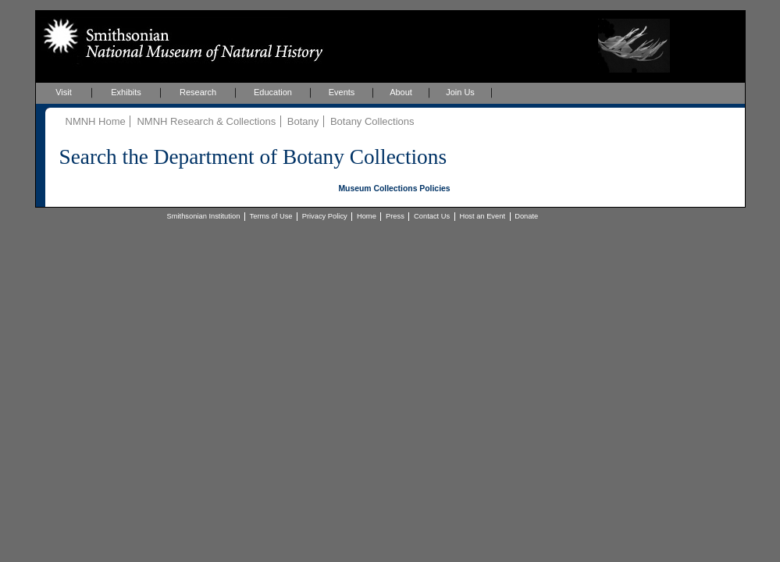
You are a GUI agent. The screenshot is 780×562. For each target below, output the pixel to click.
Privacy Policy (324, 216)
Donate (526, 216)
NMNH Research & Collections (206, 121)
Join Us (460, 92)
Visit (63, 92)
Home (366, 216)
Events (342, 92)
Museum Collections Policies (394, 188)
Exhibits (126, 92)
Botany (303, 121)
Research (198, 92)
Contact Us (432, 216)
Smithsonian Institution (203, 216)
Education (273, 92)
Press (395, 216)
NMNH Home (96, 121)
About (401, 92)
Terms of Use (271, 216)
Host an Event (482, 216)
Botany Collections (372, 121)
